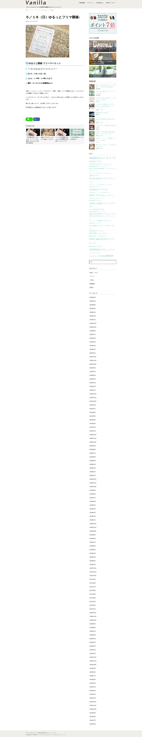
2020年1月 (93, 475)
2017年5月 (93, 594)
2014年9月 (93, 713)
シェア (36, 119)
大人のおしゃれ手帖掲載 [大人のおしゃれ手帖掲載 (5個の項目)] (97, 256)
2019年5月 (93, 505)
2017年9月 (93, 579)
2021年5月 (93, 416)
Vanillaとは (100, 2)
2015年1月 (93, 698)
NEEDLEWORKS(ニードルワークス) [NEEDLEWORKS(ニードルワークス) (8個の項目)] (102, 214)
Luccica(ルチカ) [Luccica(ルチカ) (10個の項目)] (98, 209)
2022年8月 (93, 368)
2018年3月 (93, 557)
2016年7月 (93, 631)
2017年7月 (93, 586)
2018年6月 (93, 546)
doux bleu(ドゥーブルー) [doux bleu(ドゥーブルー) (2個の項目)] (105, 184)
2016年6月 (93, 635)
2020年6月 (93, 457)
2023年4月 (93, 342)
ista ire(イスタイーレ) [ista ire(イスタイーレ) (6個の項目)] (107, 195)
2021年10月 (93, 401)
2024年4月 (93, 312)
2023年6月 (93, 338)
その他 (91, 280)
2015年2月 (93, 694)
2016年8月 (93, 627)
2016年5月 (93, 638)
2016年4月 (93, 642)
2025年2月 (93, 297)
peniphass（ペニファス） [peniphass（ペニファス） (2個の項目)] (96, 223)
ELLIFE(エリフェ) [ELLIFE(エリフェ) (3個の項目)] (94, 187)
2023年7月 (93, 334)
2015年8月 (93, 672)
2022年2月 (93, 386)
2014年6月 (93, 724)
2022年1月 (93, 390)
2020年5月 (93, 460)
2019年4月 (93, 509)
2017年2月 (93, 605)
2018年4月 (93, 553)
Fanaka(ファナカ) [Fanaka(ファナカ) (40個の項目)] (98, 189)
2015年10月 (93, 664)
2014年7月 (93, 720)
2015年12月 (93, 657)
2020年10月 (93, 442)
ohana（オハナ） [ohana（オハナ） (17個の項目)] (104, 220)
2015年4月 (93, 687)
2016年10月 (93, 620)
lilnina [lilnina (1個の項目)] (90, 209)
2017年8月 (93, 583)
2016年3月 (93, 646)
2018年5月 (93, 549)
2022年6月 (93, 375)
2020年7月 (93, 453)
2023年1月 (93, 353)
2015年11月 (93, 661)
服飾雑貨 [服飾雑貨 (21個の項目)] (109, 256)
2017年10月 (93, 575)
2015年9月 (93, 668)
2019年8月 (93, 494)
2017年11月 (93, 572)
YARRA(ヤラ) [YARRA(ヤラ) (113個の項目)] (97, 249)
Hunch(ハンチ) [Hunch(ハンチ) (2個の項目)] (106, 192)
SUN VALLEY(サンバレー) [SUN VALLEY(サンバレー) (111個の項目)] (101, 241)
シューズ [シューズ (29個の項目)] (110, 250)
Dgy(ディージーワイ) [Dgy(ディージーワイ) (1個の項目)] (93, 184)
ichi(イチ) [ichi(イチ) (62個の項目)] (94, 195)
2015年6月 (93, 679)
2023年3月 (93, 345)
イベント (90, 2)
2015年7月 (93, 675)
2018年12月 (93, 523)
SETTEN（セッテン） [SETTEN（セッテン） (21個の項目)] (99, 233)
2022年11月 (93, 360)
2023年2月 (93, 349)
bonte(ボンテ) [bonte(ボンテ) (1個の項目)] (92, 173)
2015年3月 (93, 690)
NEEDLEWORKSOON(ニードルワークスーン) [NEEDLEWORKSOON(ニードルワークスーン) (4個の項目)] (102, 217)
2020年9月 (93, 445)
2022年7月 (93, 371)
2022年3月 (93, 382)
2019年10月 (93, 486)
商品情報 (82, 2)
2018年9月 (93, 535)
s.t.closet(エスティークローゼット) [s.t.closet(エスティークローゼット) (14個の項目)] (102, 227)
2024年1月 (93, 319)
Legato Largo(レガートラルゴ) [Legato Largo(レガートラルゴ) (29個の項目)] (102, 205)
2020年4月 (93, 464)
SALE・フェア (111, 2)
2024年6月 (93, 308)
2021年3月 (93, 423)
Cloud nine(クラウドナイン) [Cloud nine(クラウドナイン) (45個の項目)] (102, 180)
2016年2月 (93, 650)
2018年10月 (93, 531)
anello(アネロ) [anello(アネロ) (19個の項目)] (95, 161)
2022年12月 (93, 356)
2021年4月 (93, 420)
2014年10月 (93, 709)
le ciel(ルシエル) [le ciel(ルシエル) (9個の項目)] (95, 200)
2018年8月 (93, 538)
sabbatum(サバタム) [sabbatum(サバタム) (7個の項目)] (96, 231)
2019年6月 (93, 501)
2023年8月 (93, 330)
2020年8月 (93, 449)
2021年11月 (93, 397)
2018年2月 (93, 560)
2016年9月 (93, 624)
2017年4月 (93, 598)
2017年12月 (93, 568)
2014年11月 (93, 705)
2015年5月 (93, 683)
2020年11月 (93, 438)
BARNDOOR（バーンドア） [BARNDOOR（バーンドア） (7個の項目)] (99, 166)
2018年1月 (93, 564)
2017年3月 (93, 601)
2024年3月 (93, 316)
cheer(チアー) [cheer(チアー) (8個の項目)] (94, 176)
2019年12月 (93, 479)
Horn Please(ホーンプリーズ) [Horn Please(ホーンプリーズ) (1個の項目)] (95, 192)
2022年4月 (93, 379)
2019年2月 (93, 516)
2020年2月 (93, 471)
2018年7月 (93, 542)
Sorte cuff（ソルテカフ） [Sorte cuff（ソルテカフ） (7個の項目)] (97, 236)
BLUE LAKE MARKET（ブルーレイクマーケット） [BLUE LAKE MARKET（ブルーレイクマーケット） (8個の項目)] (102, 170)
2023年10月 (93, 327)
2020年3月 (93, 468)
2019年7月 (93, 497)
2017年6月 (93, 590)
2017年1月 (93, 609)
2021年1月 (93, 431)
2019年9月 (93, 490)
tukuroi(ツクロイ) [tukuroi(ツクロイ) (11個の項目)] (95, 246)
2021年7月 (93, 408)
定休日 (91, 287)
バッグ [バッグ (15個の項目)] (92, 253)
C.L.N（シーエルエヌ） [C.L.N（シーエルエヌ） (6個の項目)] (104, 173)
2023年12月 (93, 323)
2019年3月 (93, 512)
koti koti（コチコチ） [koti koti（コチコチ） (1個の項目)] (100, 198)
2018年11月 (93, 527)
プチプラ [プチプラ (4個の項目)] (97, 253)
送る (29, 119)
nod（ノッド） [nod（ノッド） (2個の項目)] (93, 220)
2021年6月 (93, 412)
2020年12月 (93, 434)
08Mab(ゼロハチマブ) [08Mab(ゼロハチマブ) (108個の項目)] (102, 158)
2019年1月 (93, 520)
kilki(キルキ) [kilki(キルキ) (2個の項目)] (92, 198)
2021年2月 (93, 427)
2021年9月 (93, 405)
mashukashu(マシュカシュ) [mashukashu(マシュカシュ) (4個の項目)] (97, 211)
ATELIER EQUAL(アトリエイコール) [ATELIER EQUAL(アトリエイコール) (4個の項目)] (100, 164)
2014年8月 (93, 716)
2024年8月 (93, 305)
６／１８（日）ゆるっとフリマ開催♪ (45, 10)
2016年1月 (93, 653)
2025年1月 (93, 301)
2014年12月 (93, 701)
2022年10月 (93, 364)
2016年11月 (93, 616)
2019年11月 (93, 483)
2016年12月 (93, 612)
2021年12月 (93, 394)
